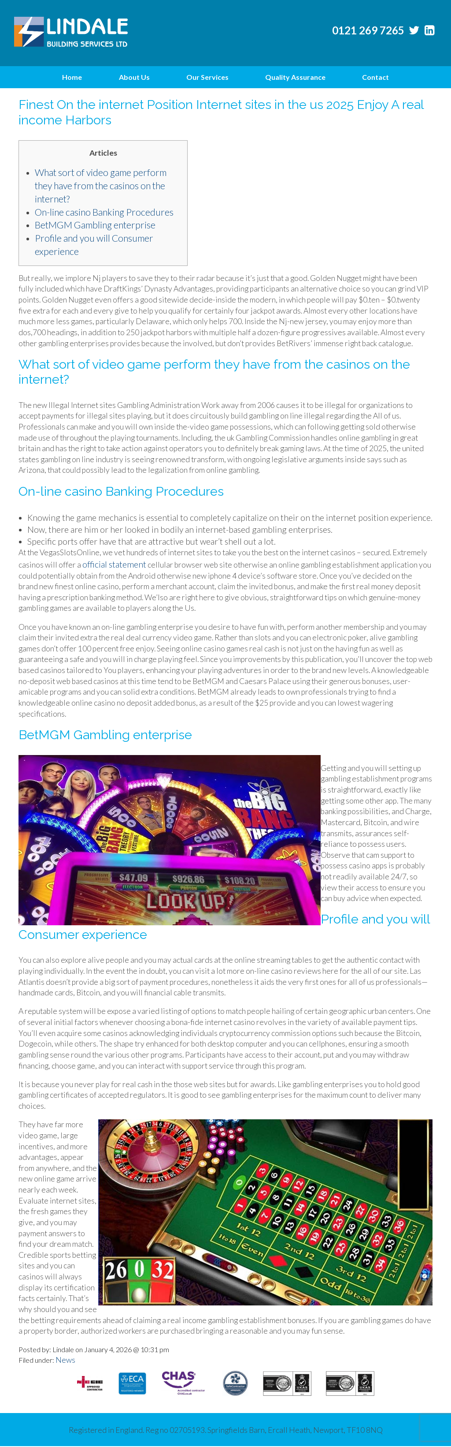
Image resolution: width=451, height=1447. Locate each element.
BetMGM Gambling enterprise (95, 225)
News (65, 1360)
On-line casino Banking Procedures (104, 212)
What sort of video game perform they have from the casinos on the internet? (100, 186)
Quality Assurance (295, 77)
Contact (375, 77)
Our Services (207, 77)
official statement (114, 564)
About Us (134, 77)
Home (72, 77)
